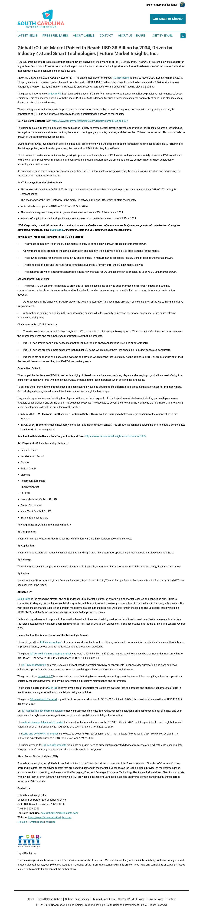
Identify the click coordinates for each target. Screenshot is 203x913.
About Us (125, 35)
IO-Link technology (50, 642)
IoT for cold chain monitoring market (50, 653)
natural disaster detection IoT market (42, 722)
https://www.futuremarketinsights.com (49, 817)
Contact (106, 35)
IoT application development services (43, 710)
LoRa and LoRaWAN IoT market (40, 733)
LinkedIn (22, 821)
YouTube (50, 821)
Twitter (32, 821)
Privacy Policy (156, 899)
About (30, 899)
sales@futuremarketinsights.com (59, 813)
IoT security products (54, 745)
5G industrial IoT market (43, 699)
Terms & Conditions (104, 899)
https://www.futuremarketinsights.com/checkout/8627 (115, 436)
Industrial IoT (45, 676)
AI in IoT (52, 687)
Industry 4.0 (55, 93)
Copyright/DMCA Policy (131, 899)
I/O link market (121, 77)
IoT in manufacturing (34, 665)
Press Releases (55, 35)
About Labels (83, 35)
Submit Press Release (77, 899)
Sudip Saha (23, 598)
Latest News (27, 35)
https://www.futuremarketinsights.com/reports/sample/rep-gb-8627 (90, 120)
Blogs (40, 821)
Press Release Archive (49, 899)
